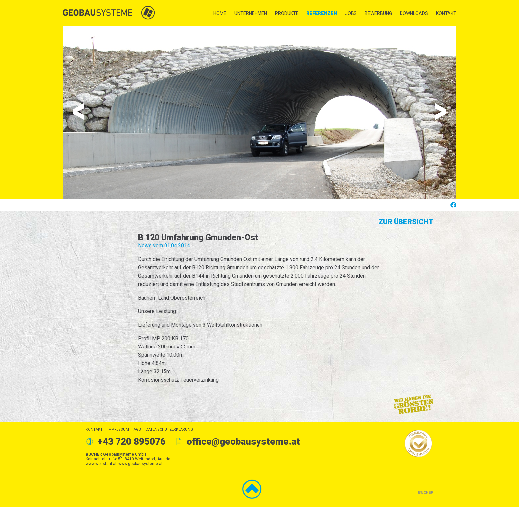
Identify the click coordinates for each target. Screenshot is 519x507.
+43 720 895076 (131, 441)
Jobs (351, 13)
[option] (259, 112)
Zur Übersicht (405, 222)
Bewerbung (378, 13)
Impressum (118, 429)
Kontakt (446, 13)
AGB (137, 429)
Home (219, 13)
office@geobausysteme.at (243, 441)
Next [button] (440, 111)
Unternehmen (250, 13)
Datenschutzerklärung (169, 429)
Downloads (414, 13)
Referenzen (322, 13)
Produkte (287, 13)
